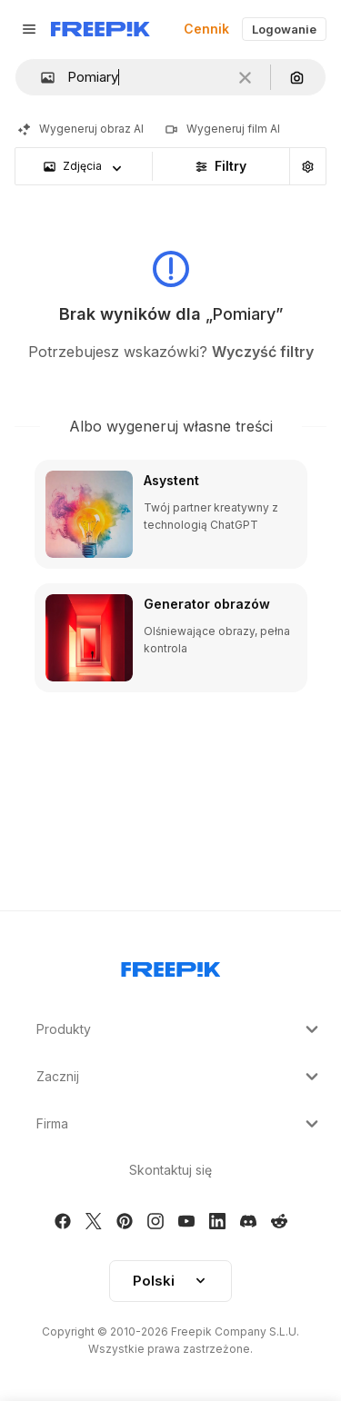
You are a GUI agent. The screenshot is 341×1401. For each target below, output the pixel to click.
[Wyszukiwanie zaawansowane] (307, 166)
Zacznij (179, 1077)
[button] (40, 77)
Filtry (221, 166)
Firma (179, 1124)
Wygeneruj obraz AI (81, 128)
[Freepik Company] (171, 966)
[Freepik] (100, 29)
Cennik (206, 28)
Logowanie (284, 29)
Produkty (179, 1029)
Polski (170, 1280)
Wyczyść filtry (263, 351)
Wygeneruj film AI (222, 128)
